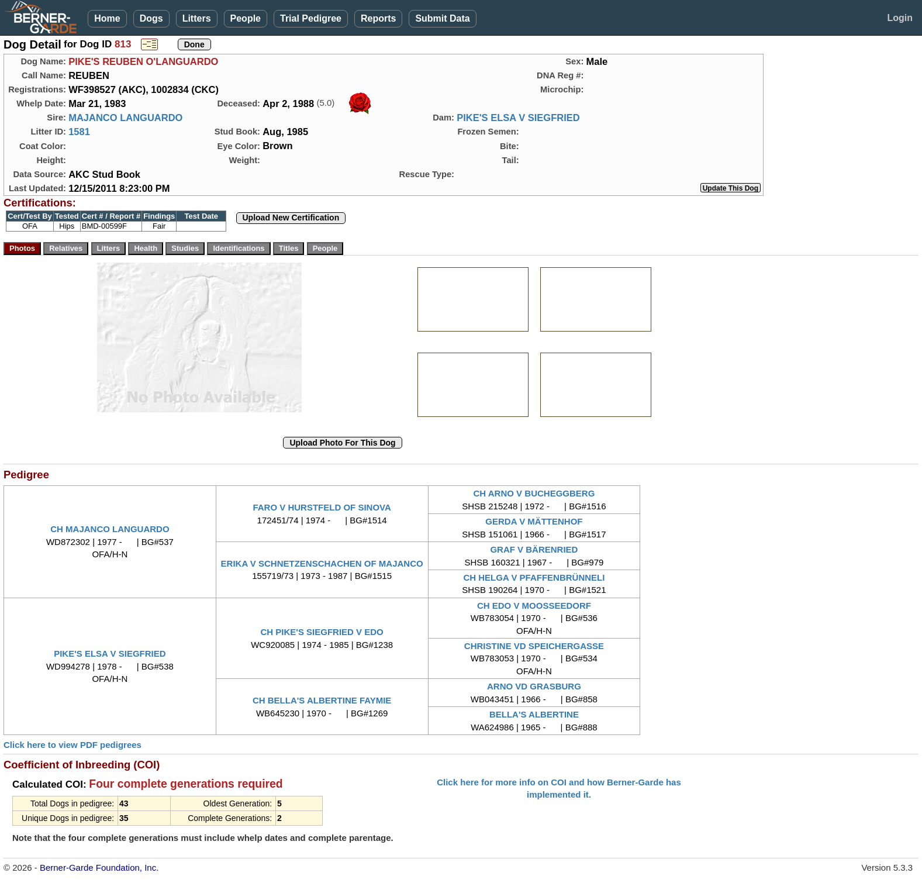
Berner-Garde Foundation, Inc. (99, 867)
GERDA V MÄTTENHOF (533, 521)
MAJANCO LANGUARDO (125, 117)
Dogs (151, 18)
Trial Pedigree (310, 18)
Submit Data (442, 18)
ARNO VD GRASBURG (534, 686)
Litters (196, 18)
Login (900, 18)
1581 (79, 131)
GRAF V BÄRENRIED (534, 549)
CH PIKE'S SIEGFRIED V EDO (322, 632)
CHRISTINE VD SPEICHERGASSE (534, 646)
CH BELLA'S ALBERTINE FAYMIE (322, 700)
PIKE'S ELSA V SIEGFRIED (518, 117)
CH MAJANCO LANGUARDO (109, 529)
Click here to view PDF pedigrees (72, 745)
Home (107, 18)
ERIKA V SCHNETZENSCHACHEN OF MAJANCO (322, 563)
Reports (378, 18)
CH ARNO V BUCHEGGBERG (534, 493)
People (245, 18)
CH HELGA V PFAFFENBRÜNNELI (534, 577)
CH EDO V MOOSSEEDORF (534, 605)
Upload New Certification (291, 217)
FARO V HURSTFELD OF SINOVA (322, 507)
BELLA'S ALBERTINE (534, 714)
